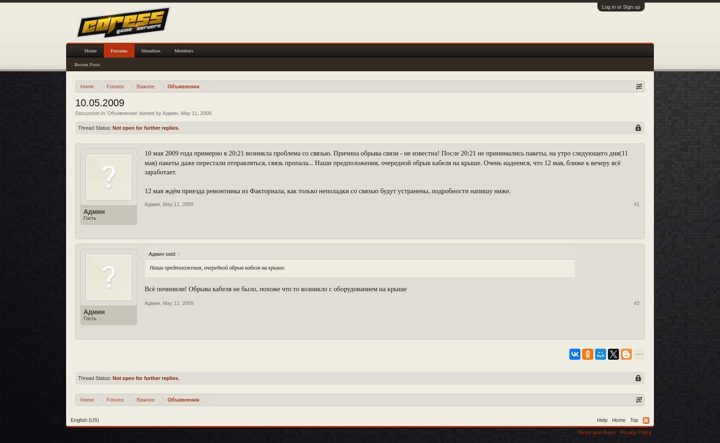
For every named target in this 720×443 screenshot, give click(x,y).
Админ (170, 113)
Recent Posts (87, 64)
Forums (119, 50)
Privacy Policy (636, 432)
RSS (646, 420)
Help (602, 420)
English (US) (85, 420)
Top (634, 420)
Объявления (122, 113)
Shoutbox (151, 50)
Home (90, 50)
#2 (637, 303)
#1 (637, 204)
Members (184, 50)
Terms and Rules (597, 432)
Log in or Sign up (621, 7)
